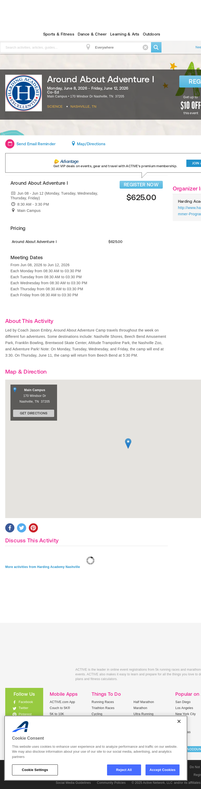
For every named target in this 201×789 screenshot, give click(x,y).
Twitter (23, 708)
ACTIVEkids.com (36, 675)
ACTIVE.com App (62, 702)
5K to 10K (57, 714)
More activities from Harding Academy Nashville (42, 567)
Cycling (97, 714)
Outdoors (151, 34)
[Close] (179, 721)
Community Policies (111, 783)
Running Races (103, 702)
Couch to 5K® (60, 708)
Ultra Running (143, 714)
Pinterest (25, 714)
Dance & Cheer (92, 34)
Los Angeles (184, 708)
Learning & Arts (124, 34)
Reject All (124, 770)
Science (55, 106)
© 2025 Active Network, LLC (152, 783)
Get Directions (34, 413)
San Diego (183, 702)
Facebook (26, 702)
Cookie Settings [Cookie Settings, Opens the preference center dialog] (35, 770)
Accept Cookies (162, 770)
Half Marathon (143, 702)
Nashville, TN (83, 106)
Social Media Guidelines (73, 783)
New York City (185, 714)
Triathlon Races (103, 708)
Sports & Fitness (58, 34)
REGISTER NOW (141, 184)
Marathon (140, 708)
